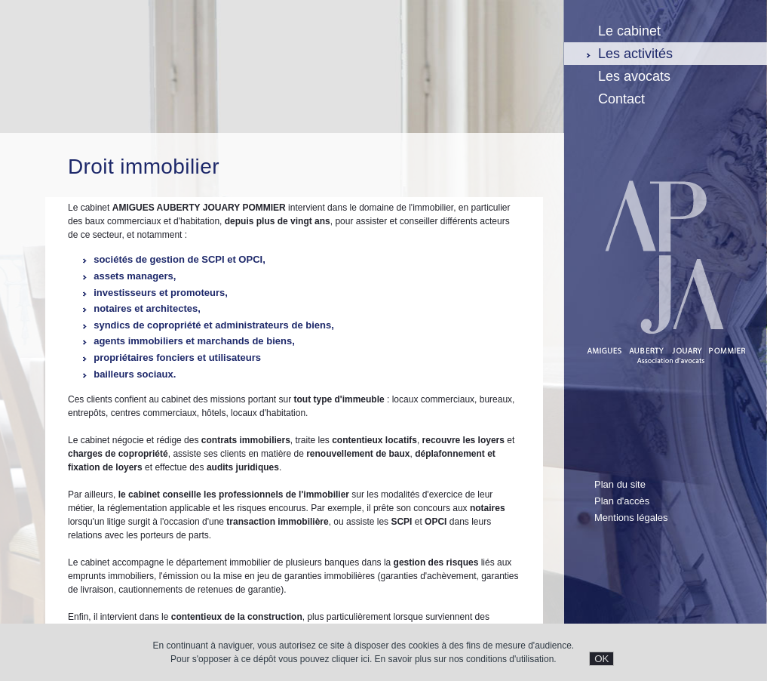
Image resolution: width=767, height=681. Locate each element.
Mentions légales (631, 517)
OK (601, 658)
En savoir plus (403, 659)
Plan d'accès (621, 501)
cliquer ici (351, 659)
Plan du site (620, 484)
